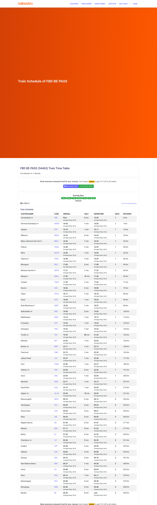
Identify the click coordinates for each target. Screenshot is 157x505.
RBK (56, 464)
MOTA (56, 253)
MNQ (56, 276)
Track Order (86, 4)
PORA (56, 364)
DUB (56, 452)
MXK (56, 382)
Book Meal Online (71, 186)
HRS (56, 370)
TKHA (56, 294)
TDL (55, 335)
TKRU (56, 259)
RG (55, 423)
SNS (56, 376)
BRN (56, 346)
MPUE (56, 270)
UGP (56, 229)
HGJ (56, 405)
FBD (55, 218)
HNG (56, 329)
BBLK (56, 241)
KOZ (56, 288)
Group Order (100, 4)
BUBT (56, 306)
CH (55, 440)
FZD (55, 323)
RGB (56, 487)
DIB (55, 417)
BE (55, 493)
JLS (55, 358)
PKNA (56, 247)
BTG (56, 481)
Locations (74, 4)
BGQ (56, 264)
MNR (56, 317)
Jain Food (112, 4)
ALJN (56, 393)
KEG (56, 458)
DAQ (56, 387)
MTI (55, 341)
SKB (56, 311)
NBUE (56, 235)
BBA (56, 428)
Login (135, 4)
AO (55, 469)
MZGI (56, 399)
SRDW (56, 224)
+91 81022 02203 (86, 186)
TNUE (56, 282)
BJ (55, 434)
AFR (55, 446)
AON (56, 300)
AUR (56, 411)
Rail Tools (123, 4)
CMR (56, 352)
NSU (56, 475)
